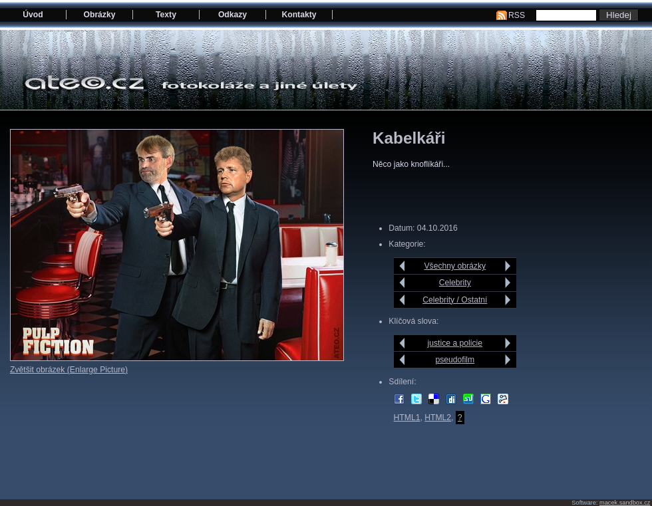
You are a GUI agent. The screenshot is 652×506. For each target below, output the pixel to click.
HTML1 (407, 417)
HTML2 (437, 417)
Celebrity (455, 282)
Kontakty (298, 14)
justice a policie (455, 343)
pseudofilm (454, 359)
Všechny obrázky (455, 266)
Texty (166, 14)
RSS (516, 15)
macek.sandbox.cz (624, 502)
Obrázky (100, 14)
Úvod (33, 14)
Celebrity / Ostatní (454, 300)
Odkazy (232, 14)
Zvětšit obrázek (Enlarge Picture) (69, 369)
